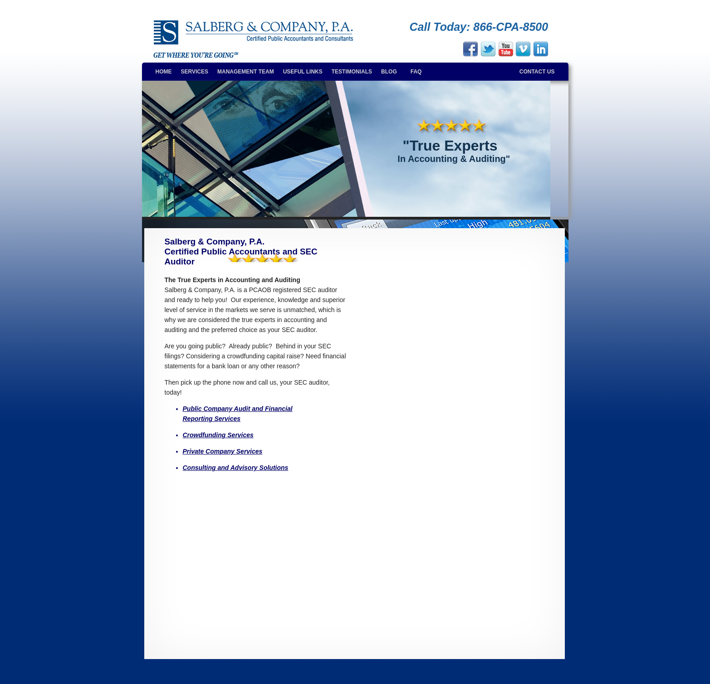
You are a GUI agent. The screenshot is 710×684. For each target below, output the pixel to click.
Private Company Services (223, 451)
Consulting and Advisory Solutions (236, 467)
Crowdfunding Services (218, 435)
